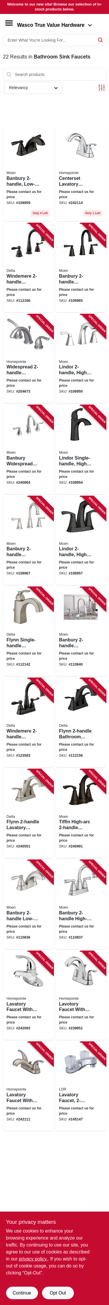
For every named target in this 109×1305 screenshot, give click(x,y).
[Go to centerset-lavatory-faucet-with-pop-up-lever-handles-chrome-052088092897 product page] (81, 173)
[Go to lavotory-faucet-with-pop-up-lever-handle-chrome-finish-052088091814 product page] (81, 995)
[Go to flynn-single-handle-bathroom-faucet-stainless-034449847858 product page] (28, 631)
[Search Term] (54, 40)
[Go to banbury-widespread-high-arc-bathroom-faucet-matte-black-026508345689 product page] (81, 267)
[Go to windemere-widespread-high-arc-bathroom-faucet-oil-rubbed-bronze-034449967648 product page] (28, 267)
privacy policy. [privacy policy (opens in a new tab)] (33, 1258)
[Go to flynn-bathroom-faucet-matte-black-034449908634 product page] (81, 722)
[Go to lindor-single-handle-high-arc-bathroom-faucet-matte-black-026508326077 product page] (81, 449)
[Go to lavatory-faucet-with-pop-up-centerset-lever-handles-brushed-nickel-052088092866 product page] (28, 1086)
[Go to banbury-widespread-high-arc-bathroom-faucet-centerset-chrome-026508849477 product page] (81, 631)
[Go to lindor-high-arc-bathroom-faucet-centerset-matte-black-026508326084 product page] (81, 540)
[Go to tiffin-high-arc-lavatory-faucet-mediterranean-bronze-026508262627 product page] (81, 813)
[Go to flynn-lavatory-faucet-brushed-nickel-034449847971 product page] (28, 813)
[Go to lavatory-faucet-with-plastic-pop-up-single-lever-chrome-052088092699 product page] (28, 995)
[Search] (101, 40)
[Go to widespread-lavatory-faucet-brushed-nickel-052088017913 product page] (28, 358)
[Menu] (9, 23)
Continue (21, 1292)
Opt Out (58, 1292)
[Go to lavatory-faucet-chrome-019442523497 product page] (81, 1086)
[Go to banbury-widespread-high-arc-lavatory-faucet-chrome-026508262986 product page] (28, 449)
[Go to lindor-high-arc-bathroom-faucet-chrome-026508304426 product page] (81, 358)
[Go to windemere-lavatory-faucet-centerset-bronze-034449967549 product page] (28, 722)
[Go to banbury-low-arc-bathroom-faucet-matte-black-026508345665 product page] (28, 173)
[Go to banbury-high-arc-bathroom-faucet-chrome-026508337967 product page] (81, 904)
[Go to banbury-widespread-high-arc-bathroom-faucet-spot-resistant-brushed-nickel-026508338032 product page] (28, 540)
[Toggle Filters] (101, 87)
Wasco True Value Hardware (54, 25)
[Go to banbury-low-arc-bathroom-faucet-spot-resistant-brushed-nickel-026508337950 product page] (28, 904)
